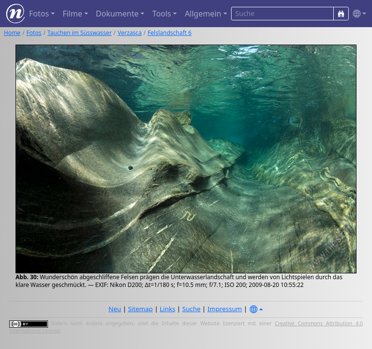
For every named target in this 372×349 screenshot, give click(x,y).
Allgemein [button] (203, 13)
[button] (357, 14)
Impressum (224, 308)
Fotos (34, 33)
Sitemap (140, 308)
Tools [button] (161, 13)
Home (12, 33)
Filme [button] (72, 13)
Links (167, 308)
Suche (191, 308)
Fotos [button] (39, 13)
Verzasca (129, 33)
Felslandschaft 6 (170, 33)
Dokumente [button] (117, 13)
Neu (114, 308)
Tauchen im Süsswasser (79, 33)
